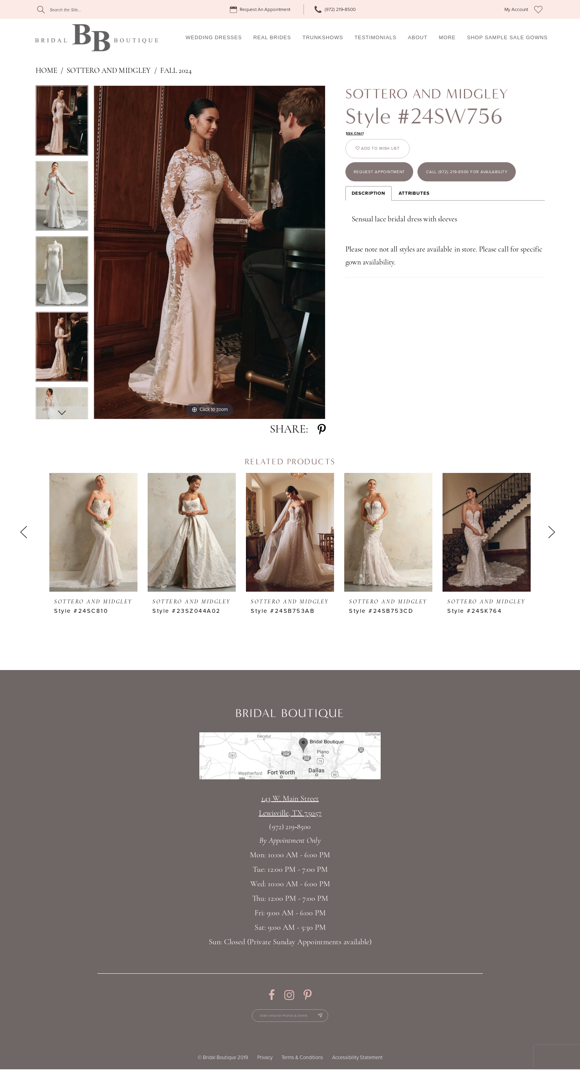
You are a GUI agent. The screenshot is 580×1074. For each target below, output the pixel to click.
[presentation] (93, 532)
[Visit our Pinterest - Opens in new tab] (308, 995)
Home (46, 71)
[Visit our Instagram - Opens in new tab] (289, 995)
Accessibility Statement (357, 1062)
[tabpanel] (62, 123)
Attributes (414, 244)
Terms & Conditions (302, 1062)
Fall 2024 (176, 71)
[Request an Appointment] (261, 9)
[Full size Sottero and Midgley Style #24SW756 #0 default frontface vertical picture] (209, 252)
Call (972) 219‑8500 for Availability (412, 220)
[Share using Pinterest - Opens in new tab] (322, 429)
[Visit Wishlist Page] (538, 9)
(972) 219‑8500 (290, 827)
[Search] (84, 9)
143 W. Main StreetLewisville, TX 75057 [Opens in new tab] (290, 806)
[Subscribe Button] (331, 1018)
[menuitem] (261, 9)
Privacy (265, 1062)
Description (368, 244)
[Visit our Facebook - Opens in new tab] (271, 995)
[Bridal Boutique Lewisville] (96, 37)
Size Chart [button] (358, 134)
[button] (516, 9)
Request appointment (392, 188)
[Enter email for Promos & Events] (290, 1018)
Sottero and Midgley (109, 71)
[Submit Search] (41, 9)
